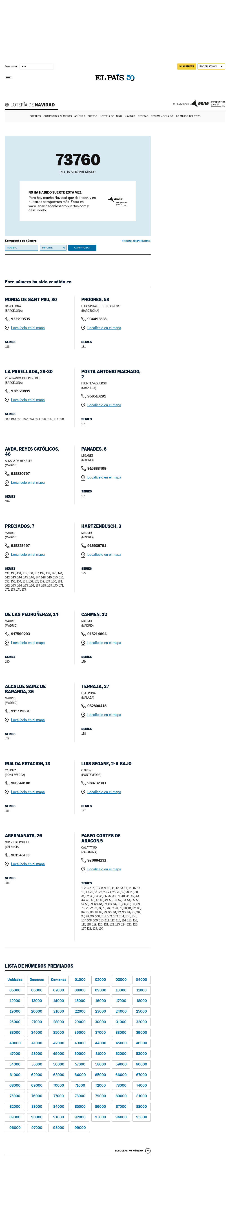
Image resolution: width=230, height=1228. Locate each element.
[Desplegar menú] (8, 77)
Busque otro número (129, 1150)
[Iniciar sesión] (211, 66)
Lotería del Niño (111, 116)
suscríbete (186, 66)
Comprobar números (58, 116)
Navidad (130, 116)
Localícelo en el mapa (28, 328)
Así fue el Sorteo (85, 116)
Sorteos (35, 116)
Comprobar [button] (82, 247)
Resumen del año (162, 116)
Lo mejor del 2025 (188, 116)
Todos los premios (135, 241)
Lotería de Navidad (32, 105)
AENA (207, 103)
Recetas (143, 116)
